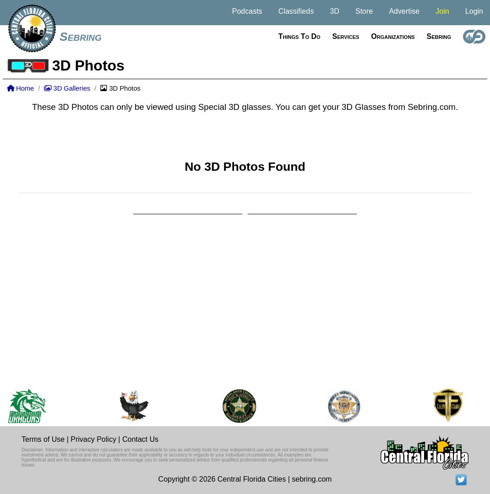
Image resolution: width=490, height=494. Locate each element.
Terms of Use (43, 439)
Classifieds (296, 11)
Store (364, 11)
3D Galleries (67, 88)
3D (334, 11)
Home (20, 88)
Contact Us (140, 439)
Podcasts (247, 11)
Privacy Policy (93, 439)
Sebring (81, 36)
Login (474, 11)
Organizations (392, 36)
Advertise (404, 11)
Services (345, 36)
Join (442, 11)
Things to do (299, 36)
